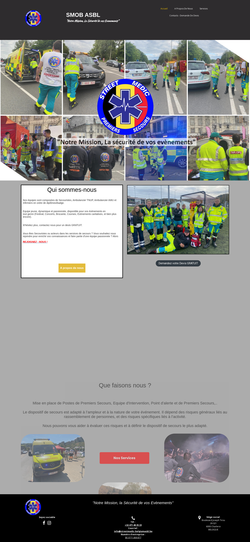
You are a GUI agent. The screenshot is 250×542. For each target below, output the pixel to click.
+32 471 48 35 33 (133, 525)
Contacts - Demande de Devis (184, 15)
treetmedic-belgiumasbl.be (133, 531)
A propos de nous (183, 8)
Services (204, 8)
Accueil (164, 8)
